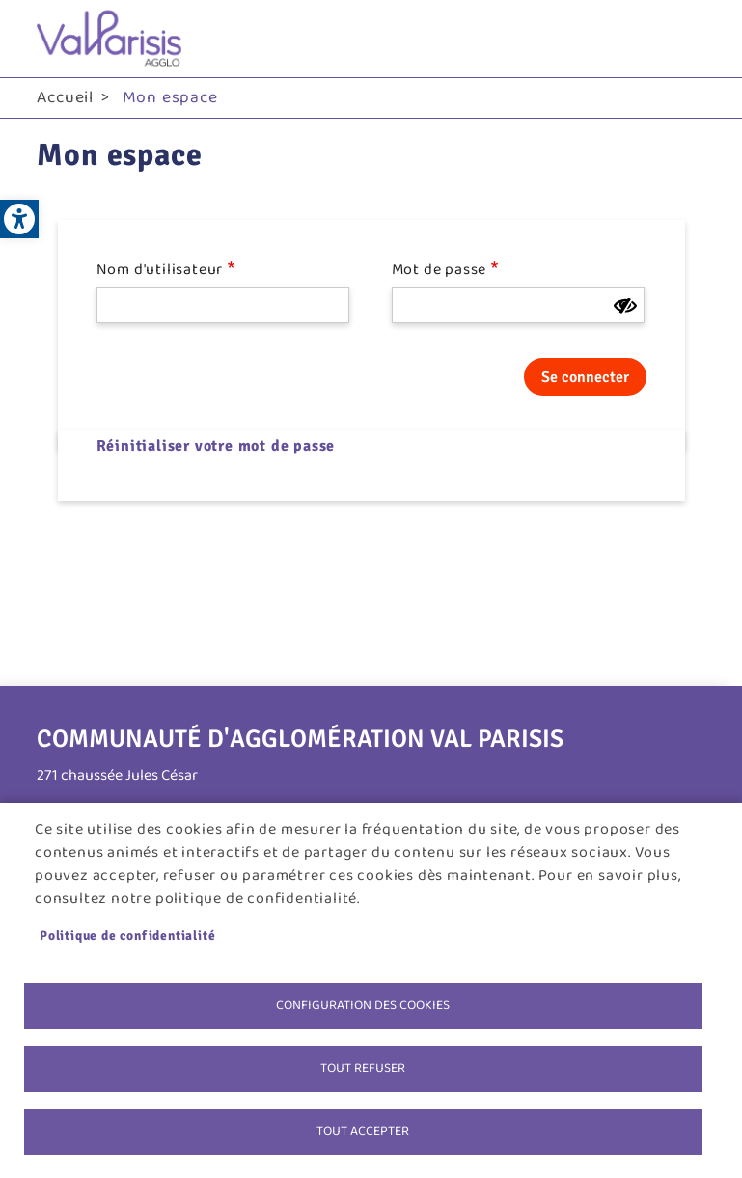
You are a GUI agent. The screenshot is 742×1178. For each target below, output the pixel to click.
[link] (19, 219)
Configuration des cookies (363, 1005)
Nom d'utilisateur (160, 270)
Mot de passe (439, 270)
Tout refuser (362, 1068)
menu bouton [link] (686, 38)
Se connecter (585, 377)
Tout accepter (362, 1130)
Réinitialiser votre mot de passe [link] (216, 445)
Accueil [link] (65, 97)
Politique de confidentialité (127, 935)
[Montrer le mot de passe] (625, 306)
